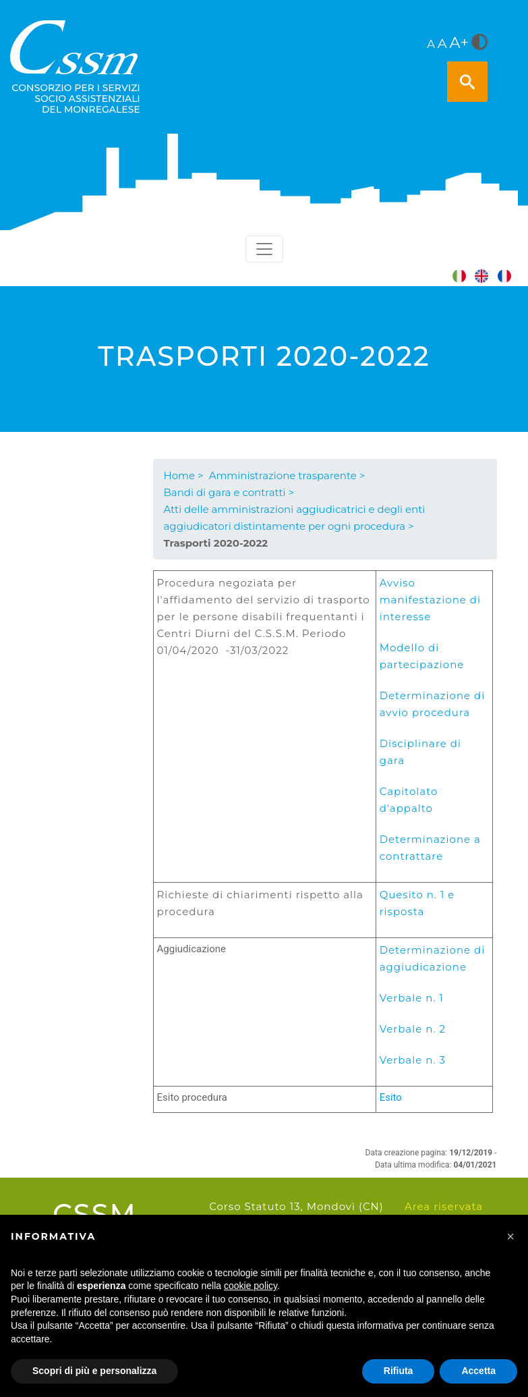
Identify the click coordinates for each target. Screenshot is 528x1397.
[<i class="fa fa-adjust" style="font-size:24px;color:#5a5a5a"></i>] (479, 43)
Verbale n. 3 (413, 1059)
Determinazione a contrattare (430, 847)
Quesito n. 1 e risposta (417, 903)
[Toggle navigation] (264, 249)
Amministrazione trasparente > (287, 475)
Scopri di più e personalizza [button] (94, 1370)
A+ (459, 42)
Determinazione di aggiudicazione (433, 958)
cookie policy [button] (250, 1285)
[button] (510, 1236)
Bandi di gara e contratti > (229, 492)
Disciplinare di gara (420, 752)
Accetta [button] (478, 1370)
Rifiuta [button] (398, 1370)
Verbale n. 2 (413, 1028)
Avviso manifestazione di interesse (430, 599)
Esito (391, 1097)
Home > (184, 475)
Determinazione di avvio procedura (433, 704)
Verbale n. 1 (412, 997)
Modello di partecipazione (422, 656)
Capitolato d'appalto (409, 800)
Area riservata (444, 1206)
